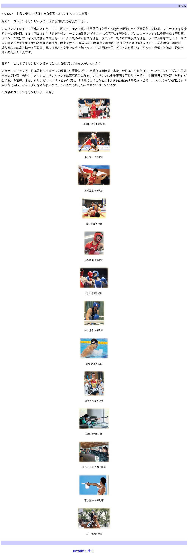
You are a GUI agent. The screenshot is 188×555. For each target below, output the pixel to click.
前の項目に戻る (83, 550)
